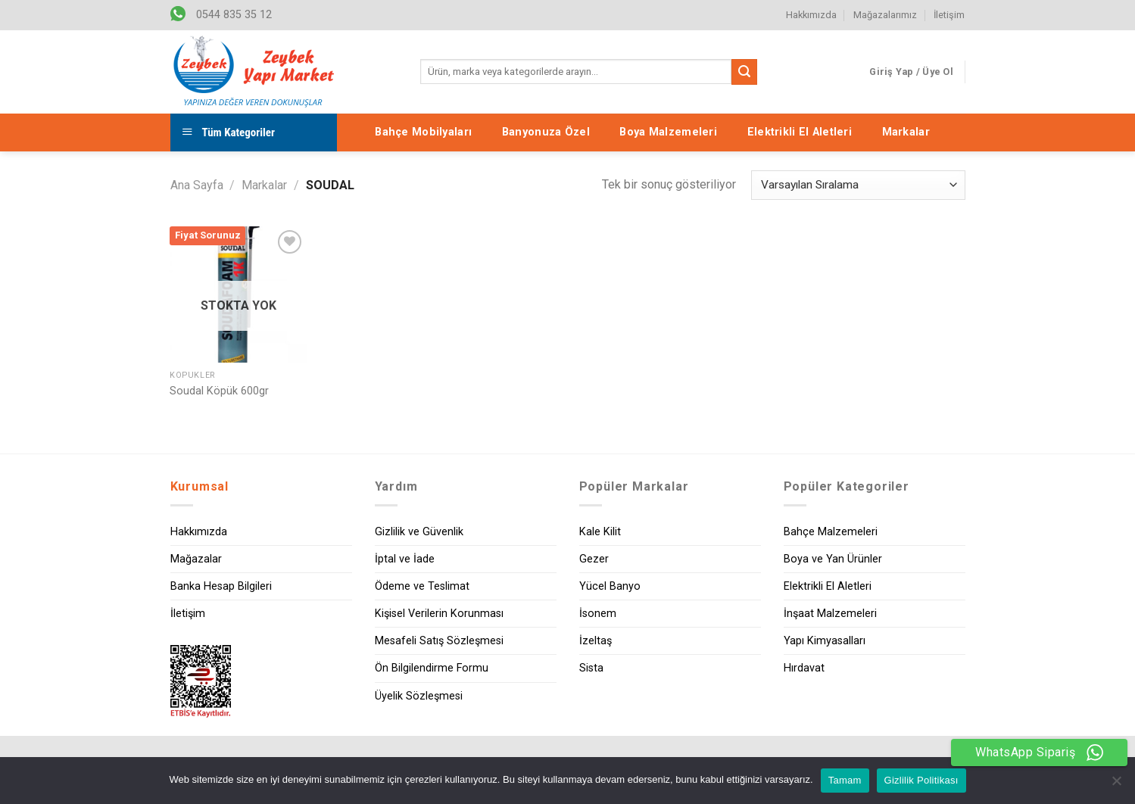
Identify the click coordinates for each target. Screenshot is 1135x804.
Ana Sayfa (196, 185)
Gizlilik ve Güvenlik (419, 531)
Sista (591, 668)
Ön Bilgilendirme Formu (431, 668)
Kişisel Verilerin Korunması (439, 613)
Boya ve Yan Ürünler (833, 559)
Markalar (906, 132)
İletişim (949, 14)
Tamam (845, 780)
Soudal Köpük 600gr (219, 391)
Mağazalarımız (885, 14)
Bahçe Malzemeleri (831, 531)
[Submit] (744, 72)
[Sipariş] (858, 185)
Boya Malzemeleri (668, 132)
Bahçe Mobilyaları (423, 132)
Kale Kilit (600, 531)
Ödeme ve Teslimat (422, 586)
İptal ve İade (405, 559)
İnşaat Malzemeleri (830, 613)
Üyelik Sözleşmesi (419, 696)
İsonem (597, 613)
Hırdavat (804, 668)
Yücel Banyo (610, 586)
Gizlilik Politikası (921, 780)
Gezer (594, 559)
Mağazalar (196, 559)
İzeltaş (595, 640)
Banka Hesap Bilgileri (221, 586)
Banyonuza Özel (546, 132)
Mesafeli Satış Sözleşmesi (439, 640)
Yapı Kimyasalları (824, 640)
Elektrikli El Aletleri (799, 132)
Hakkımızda (811, 14)
